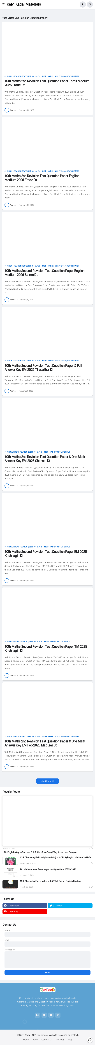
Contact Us (47, 1039)
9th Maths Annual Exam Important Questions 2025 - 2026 (48, 869)
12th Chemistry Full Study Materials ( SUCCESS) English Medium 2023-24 (55, 857)
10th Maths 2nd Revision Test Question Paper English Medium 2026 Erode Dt (42, 178)
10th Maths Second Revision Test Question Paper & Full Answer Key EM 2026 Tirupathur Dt (43, 368)
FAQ (69, 1039)
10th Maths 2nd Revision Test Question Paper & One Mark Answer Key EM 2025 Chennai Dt (45, 459)
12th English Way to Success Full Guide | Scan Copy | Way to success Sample (39, 852)
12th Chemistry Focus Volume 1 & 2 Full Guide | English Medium (50, 881)
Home (26, 1039)
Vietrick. (75, 1035)
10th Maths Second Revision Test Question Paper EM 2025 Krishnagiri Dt (46, 554)
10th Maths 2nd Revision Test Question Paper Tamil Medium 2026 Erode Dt (47, 83)
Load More (46, 781)
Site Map (60, 1039)
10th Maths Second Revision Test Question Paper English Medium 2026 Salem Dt (44, 273)
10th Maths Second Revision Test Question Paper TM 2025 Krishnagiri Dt (46, 649)
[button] (4, 4)
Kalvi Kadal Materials (24, 4)
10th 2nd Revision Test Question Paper (22, 76)
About (35, 1039)
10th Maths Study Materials (57, 452)
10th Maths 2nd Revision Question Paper (61, 76)
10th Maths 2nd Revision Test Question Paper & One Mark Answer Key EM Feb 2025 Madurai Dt (45, 743)
